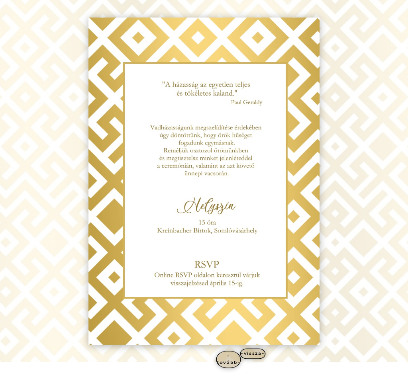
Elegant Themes (71, 375)
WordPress (117, 375)
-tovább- (228, 359)
